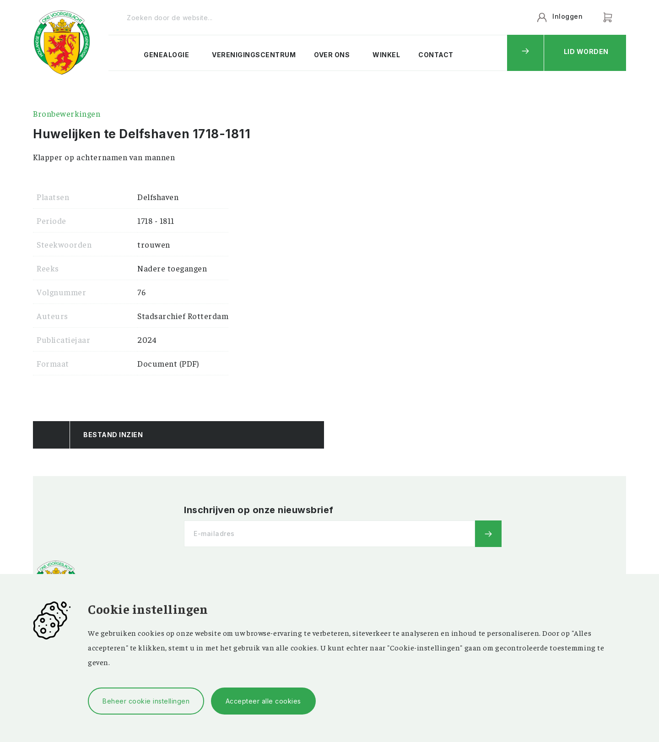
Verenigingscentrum (254, 55)
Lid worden (586, 51)
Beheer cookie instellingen (146, 701)
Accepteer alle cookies (263, 701)
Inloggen (567, 16)
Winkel (386, 55)
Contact (436, 55)
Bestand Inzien (113, 435)
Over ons (332, 55)
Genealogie (166, 55)
